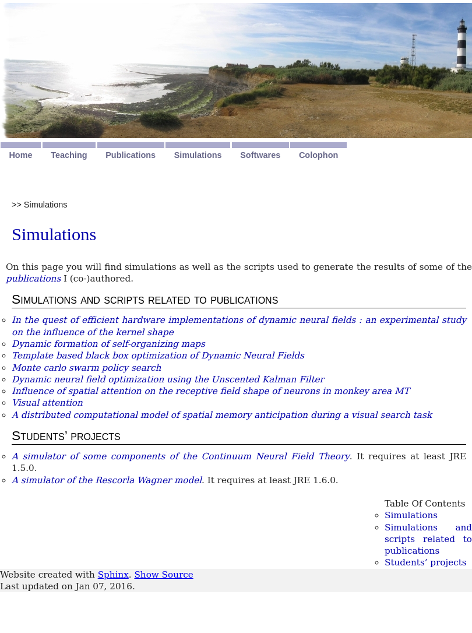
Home (20, 155)
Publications (130, 155)
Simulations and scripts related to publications (428, 539)
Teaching (69, 155)
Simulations (198, 155)
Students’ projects (426, 562)
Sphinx (113, 574)
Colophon (318, 155)
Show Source (163, 574)
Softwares (260, 155)
